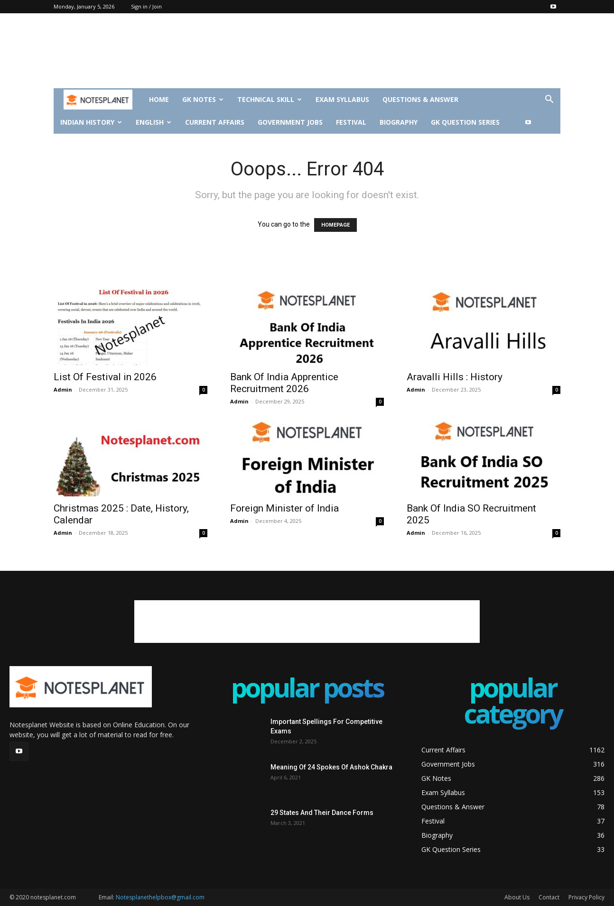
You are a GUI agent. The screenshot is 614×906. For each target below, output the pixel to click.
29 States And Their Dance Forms (321, 812)
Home (159, 99)
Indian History (91, 122)
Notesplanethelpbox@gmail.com (160, 897)
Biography (399, 122)
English (153, 122)
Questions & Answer (420, 99)
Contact (549, 897)
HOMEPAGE (335, 225)
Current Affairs (214, 122)
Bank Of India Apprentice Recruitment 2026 (284, 382)
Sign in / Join (146, 6)
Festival (351, 122)
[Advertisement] (307, 55)
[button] (549, 100)
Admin (63, 389)
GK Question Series (465, 122)
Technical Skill (269, 99)
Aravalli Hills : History (454, 377)
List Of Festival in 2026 (105, 377)
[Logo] (98, 99)
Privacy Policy (586, 897)
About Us (517, 897)
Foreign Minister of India (284, 508)
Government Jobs (290, 122)
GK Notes (202, 99)
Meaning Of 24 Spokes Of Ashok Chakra (331, 767)
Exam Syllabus (342, 99)
